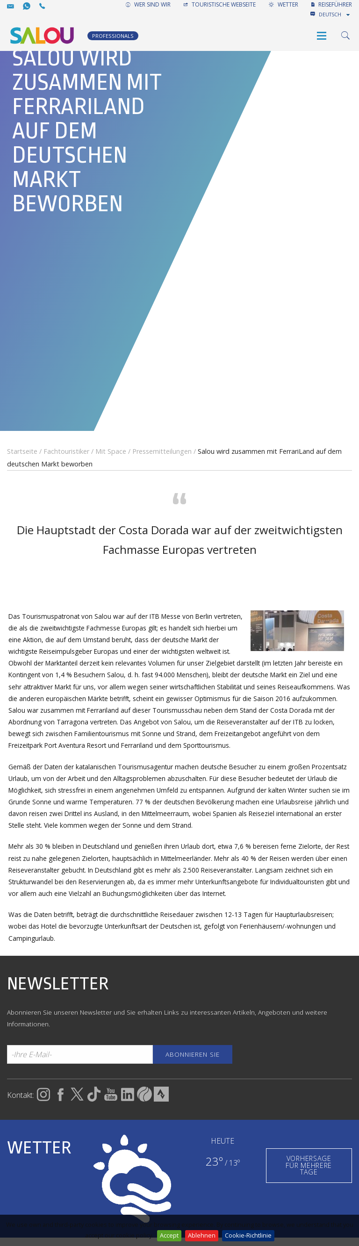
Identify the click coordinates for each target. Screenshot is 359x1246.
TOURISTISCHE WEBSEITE (220, 4)
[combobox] (335, 14)
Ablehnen (201, 1235)
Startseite (22, 451)
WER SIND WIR (148, 4)
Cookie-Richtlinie (248, 1235)
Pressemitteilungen (162, 451)
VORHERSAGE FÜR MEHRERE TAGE (309, 1165)
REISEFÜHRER (331, 4)
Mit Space (110, 451)
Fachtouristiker (66, 451)
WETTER (283, 4)
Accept (169, 1235)
